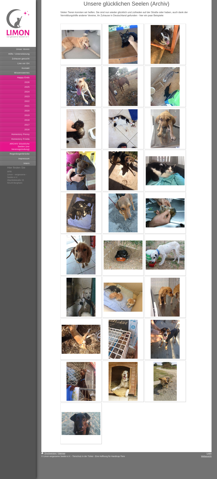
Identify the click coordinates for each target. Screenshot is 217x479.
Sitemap (61, 453)
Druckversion (49, 453)
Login (209, 453)
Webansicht (206, 456)
